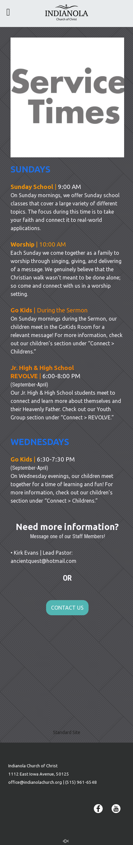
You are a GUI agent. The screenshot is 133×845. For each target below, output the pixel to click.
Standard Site (66, 732)
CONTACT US (67, 608)
